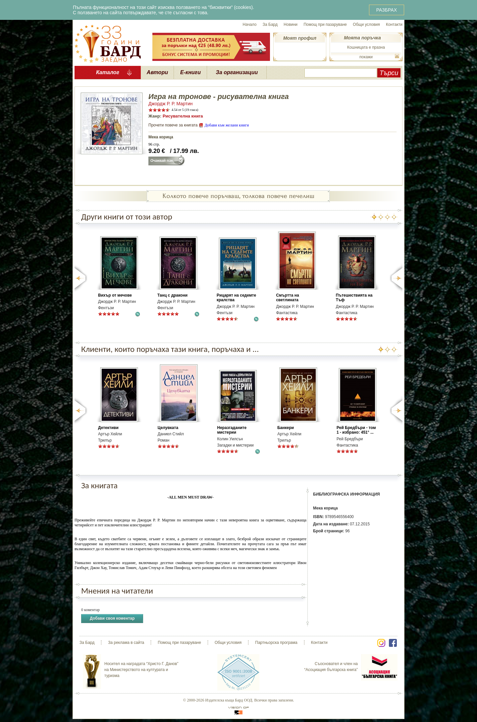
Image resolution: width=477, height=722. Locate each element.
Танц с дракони (172, 295)
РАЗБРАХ (386, 10)
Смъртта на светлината (287, 297)
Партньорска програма (276, 642)
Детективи (108, 427)
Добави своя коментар (112, 618)
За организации (237, 72)
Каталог (107, 72)
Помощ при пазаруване (325, 24)
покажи (366, 57)
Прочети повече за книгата (172, 125)
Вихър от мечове (115, 295)
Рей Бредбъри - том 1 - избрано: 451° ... (356, 430)
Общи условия (366, 24)
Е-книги (190, 72)
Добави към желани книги (226, 125)
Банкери (285, 427)
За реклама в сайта (126, 642)
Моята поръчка (362, 37)
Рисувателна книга (183, 116)
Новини (290, 24)
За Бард (270, 24)
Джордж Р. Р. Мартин (170, 103)
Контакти (394, 24)
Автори (157, 72)
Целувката (168, 427)
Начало (250, 24)
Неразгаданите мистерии (231, 430)
